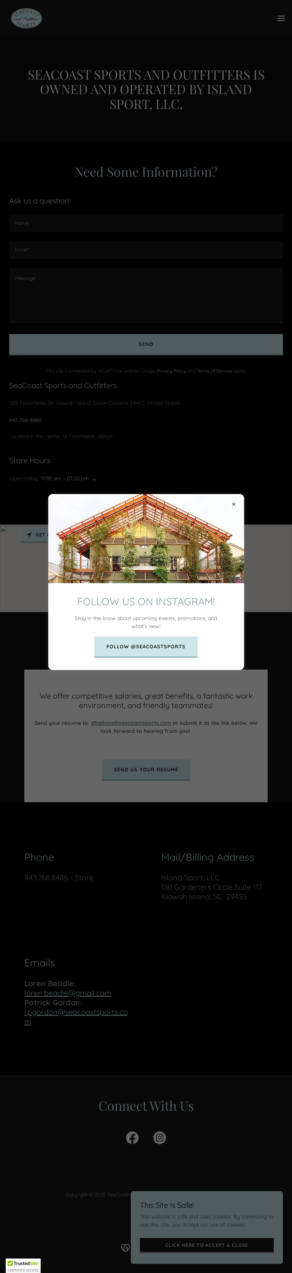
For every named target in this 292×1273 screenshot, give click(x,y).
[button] (23, 1266)
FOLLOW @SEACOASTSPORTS (146, 646)
